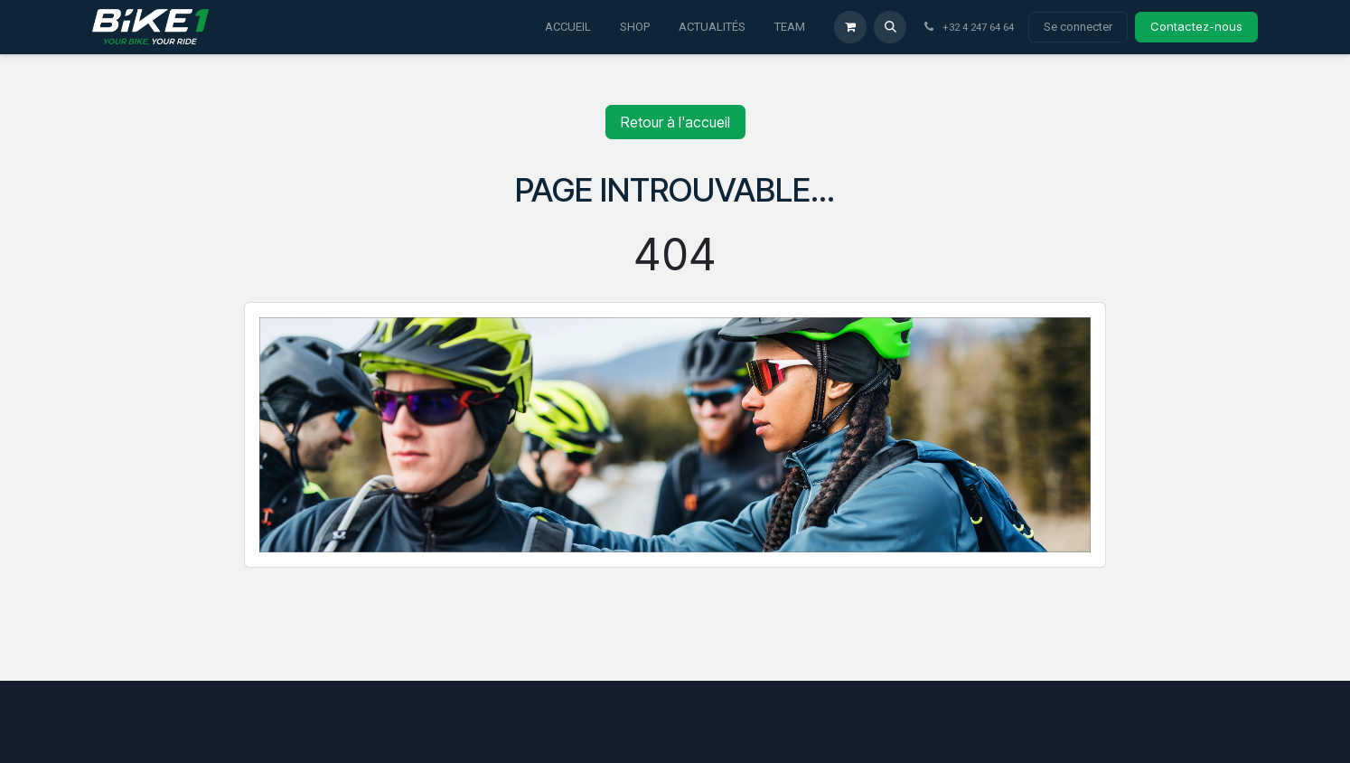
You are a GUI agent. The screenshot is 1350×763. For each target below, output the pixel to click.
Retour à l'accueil (675, 122)
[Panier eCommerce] (850, 27)
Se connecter (1078, 26)
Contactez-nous (1196, 26)
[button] (890, 27)
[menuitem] (567, 27)
